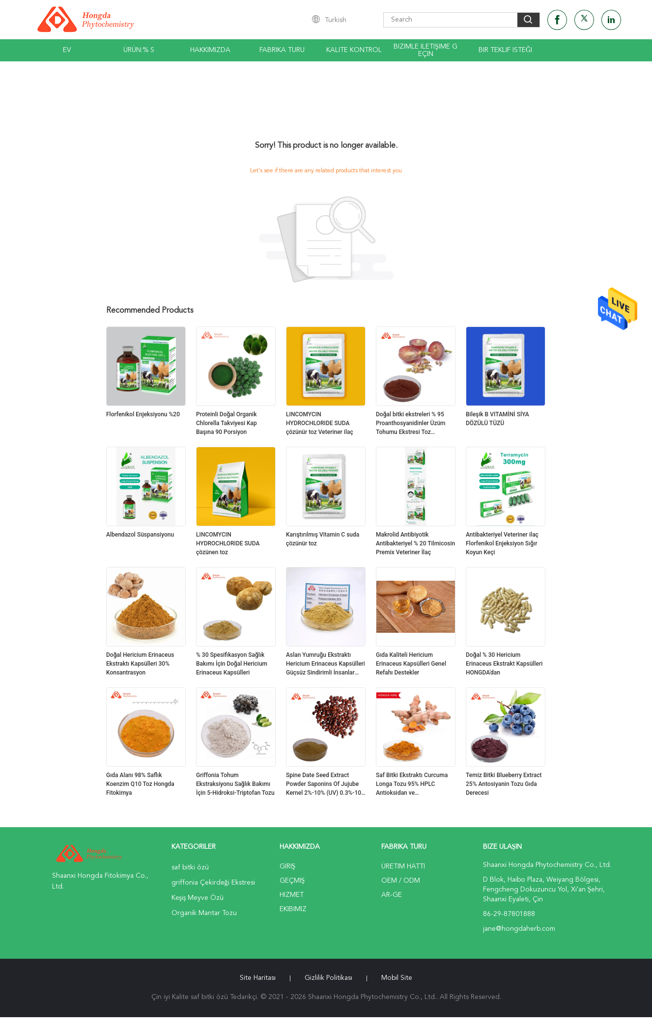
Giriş (288, 866)
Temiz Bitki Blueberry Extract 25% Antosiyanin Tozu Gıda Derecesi (504, 784)
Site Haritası (258, 977)
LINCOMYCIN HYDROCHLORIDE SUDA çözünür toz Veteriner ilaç (319, 423)
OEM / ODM (400, 880)
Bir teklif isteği (505, 50)
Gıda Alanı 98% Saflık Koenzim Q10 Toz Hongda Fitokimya (140, 784)
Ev (67, 50)
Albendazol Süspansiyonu (140, 534)
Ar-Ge (391, 894)
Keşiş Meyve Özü (197, 897)
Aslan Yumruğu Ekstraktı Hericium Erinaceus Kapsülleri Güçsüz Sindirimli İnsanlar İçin (325, 664)
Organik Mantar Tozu (204, 913)
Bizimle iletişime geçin (425, 50)
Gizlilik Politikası (328, 977)
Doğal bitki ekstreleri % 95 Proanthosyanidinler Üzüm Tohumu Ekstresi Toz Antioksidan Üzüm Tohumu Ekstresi (411, 423)
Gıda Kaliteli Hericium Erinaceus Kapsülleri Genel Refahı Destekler (411, 663)
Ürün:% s (138, 50)
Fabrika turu (282, 50)
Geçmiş (292, 880)
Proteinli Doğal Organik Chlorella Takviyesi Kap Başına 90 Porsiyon (226, 423)
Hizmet (292, 894)
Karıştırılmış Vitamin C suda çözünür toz (322, 539)
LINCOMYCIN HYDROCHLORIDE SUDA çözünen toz (227, 543)
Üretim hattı (403, 866)
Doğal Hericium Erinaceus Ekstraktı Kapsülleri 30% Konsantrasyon (140, 663)
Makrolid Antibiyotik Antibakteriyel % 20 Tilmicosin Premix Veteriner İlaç (415, 543)
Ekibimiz (293, 909)
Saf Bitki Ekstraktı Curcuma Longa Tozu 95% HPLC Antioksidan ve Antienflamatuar (412, 784)
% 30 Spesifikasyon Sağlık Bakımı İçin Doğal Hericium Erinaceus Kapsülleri (231, 663)
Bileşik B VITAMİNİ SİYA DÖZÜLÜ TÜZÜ (497, 419)
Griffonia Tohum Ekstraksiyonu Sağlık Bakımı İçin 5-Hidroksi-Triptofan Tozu (235, 784)
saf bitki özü (190, 867)
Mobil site (396, 977)
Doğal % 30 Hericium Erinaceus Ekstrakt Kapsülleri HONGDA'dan (504, 663)
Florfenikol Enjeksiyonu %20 (143, 414)
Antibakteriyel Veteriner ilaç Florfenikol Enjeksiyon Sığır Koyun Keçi (502, 543)
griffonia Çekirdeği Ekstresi (213, 882)
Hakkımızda (210, 50)
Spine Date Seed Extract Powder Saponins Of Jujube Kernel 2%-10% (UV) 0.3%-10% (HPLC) (326, 784)
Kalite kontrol (354, 50)
